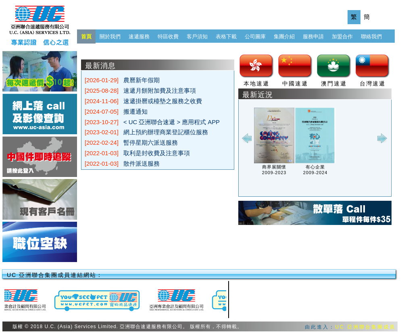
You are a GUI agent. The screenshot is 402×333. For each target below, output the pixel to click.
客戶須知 (197, 36)
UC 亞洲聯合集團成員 (365, 327)
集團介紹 (284, 36)
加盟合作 (342, 36)
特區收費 (168, 36)
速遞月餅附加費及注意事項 (159, 90)
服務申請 (313, 36)
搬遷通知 (135, 111)
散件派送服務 (141, 163)
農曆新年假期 (141, 80)
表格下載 (226, 36)
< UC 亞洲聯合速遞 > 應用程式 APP (171, 122)
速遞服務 (139, 36)
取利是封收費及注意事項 (156, 153)
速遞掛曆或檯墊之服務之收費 (162, 101)
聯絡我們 (371, 36)
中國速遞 (295, 83)
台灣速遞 (372, 83)
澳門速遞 (334, 83)
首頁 (86, 36)
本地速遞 (256, 83)
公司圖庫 (255, 36)
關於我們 (110, 36)
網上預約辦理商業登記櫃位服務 (165, 132)
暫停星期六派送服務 (150, 142)
